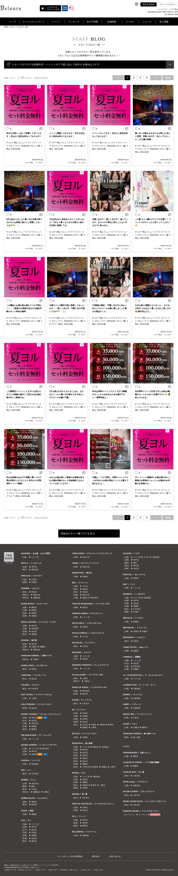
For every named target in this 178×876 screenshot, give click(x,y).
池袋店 (34, 634)
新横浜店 (36, 598)
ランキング (73, 21)
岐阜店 (85, 694)
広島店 (34, 832)
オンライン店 (144, 815)
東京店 (34, 841)
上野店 (85, 678)
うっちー (39, 162)
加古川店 (85, 557)
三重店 (34, 698)
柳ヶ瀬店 (136, 737)
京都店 (34, 616)
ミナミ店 (35, 557)
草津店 (34, 802)
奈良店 (34, 592)
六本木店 (34, 689)
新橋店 (34, 729)
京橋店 (85, 576)
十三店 (85, 586)
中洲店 (34, 582)
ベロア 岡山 (29, 162)
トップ (12, 21)
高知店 (34, 613)
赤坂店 (93, 725)
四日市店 (35, 723)
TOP (6, 27)
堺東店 (136, 578)
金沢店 (34, 721)
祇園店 (42, 647)
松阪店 (34, 610)
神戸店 (34, 567)
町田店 (34, 804)
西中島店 (45, 749)
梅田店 (34, 607)
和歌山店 (36, 595)
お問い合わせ (115, 856)
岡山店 (34, 679)
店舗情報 (111, 21)
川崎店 (36, 659)
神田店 (34, 669)
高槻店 (136, 622)
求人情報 (163, 21)
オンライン (155, 815)
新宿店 (95, 767)
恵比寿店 (35, 570)
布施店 (144, 631)
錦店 (33, 786)
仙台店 (34, 631)
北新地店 (35, 628)
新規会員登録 (148, 4)
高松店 (85, 589)
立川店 (34, 789)
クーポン (130, 21)
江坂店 (34, 579)
